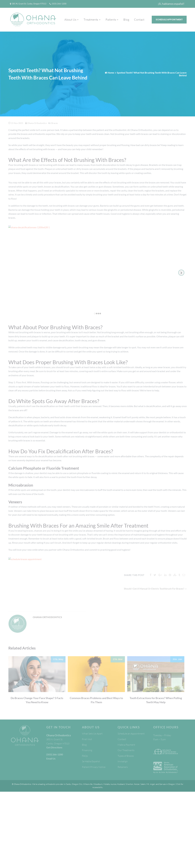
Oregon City (77, 784)
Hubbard (121, 784)
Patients (111, 19)
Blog (126, 19)
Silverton (129, 784)
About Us (70, 19)
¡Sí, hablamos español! (171, 3)
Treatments (91, 19)
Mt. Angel (150, 784)
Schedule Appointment (169, 19)
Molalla (106, 784)
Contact (139, 19)
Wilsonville (87, 784)
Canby (68, 784)
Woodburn (98, 784)
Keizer (137, 784)
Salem (142, 784)
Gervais (162, 784)
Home (111, 72)
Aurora (113, 784)
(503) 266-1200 (59, 3)
